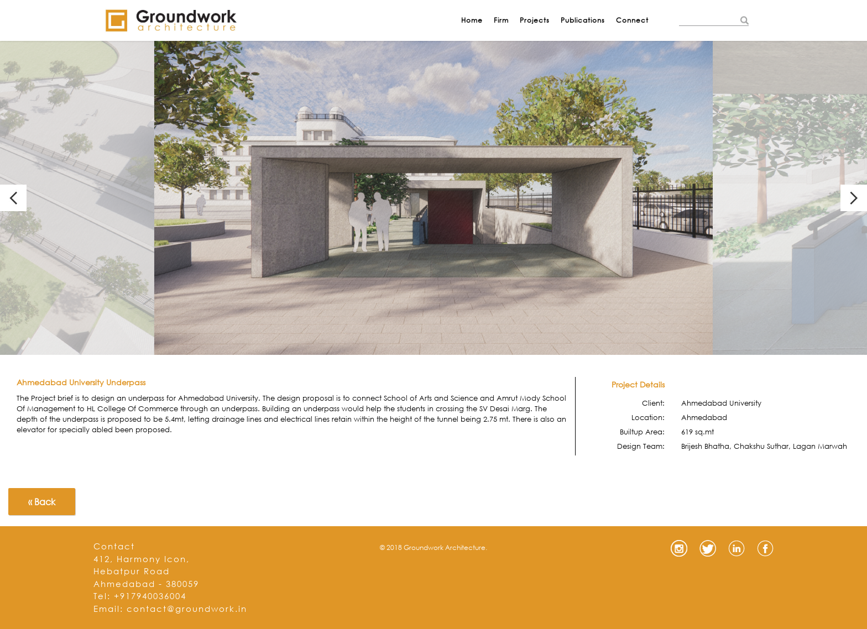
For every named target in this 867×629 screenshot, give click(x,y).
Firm (501, 20)
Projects (535, 20)
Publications (583, 20)
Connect (632, 20)
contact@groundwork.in (187, 608)
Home (472, 20)
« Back (41, 501)
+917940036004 (150, 595)
